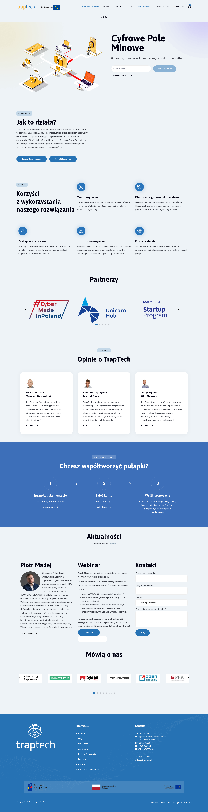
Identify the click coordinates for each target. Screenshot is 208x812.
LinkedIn (112, 543)
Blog (80, 738)
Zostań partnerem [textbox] (148, 603)
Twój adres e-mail (161, 589)
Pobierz (106, 7)
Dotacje (81, 764)
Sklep (129, 7)
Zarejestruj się (161, 7)
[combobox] (161, 602)
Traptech (38, 802)
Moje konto (83, 744)
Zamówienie (83, 749)
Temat (161, 600)
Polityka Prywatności (87, 754)
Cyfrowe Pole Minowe (88, 7)
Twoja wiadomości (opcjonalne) (161, 617)
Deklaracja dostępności (88, 769)
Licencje (81, 733)
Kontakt (118, 7)
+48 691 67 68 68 (143, 757)
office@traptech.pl (143, 760)
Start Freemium (143, 7)
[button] (164, 68)
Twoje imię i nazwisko (161, 577)
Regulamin (82, 759)
